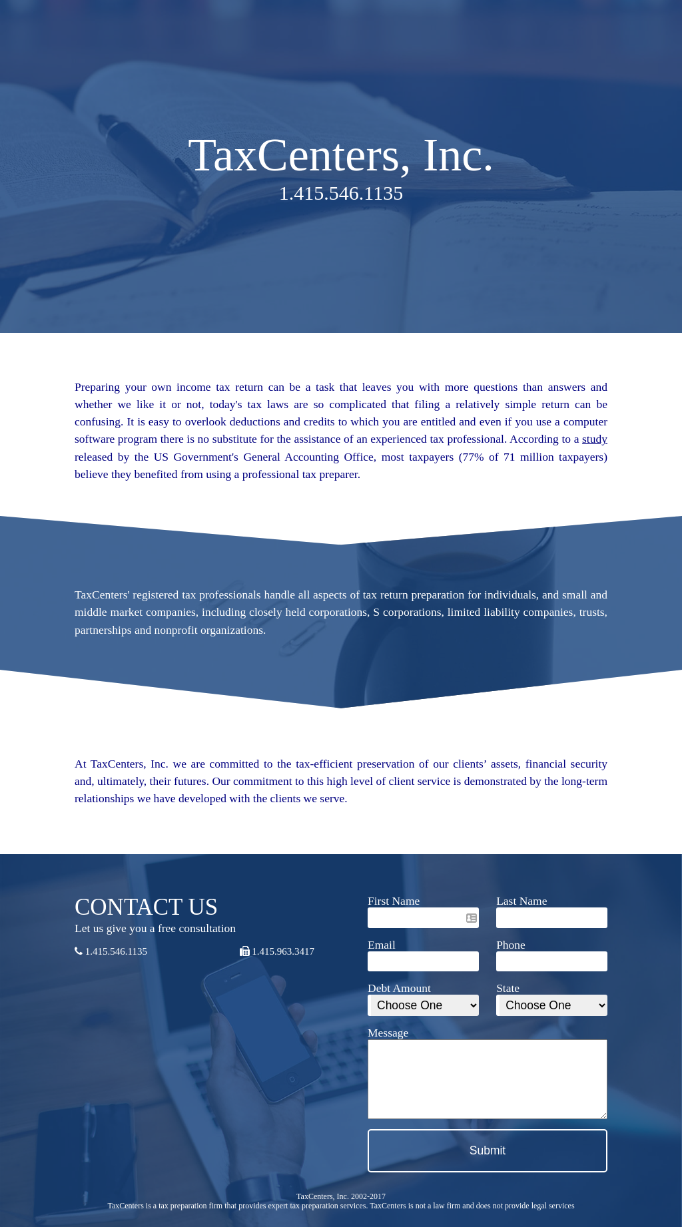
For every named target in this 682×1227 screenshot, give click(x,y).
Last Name (521, 900)
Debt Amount (399, 988)
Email (382, 944)
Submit (488, 1150)
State (507, 988)
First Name (394, 900)
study (594, 438)
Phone (510, 944)
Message (388, 1032)
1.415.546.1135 (111, 951)
